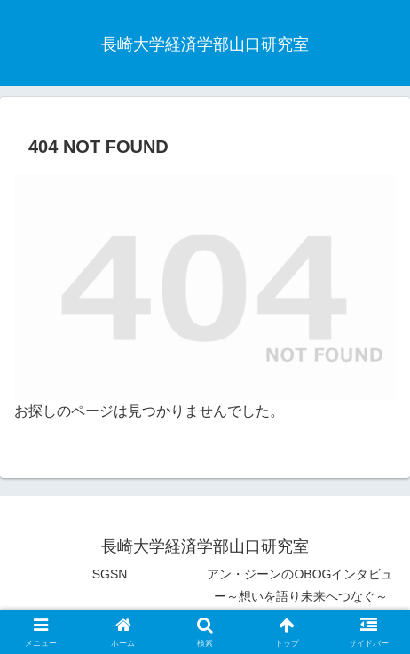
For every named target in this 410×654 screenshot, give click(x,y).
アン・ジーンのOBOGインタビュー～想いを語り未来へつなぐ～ (300, 585)
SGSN (110, 574)
